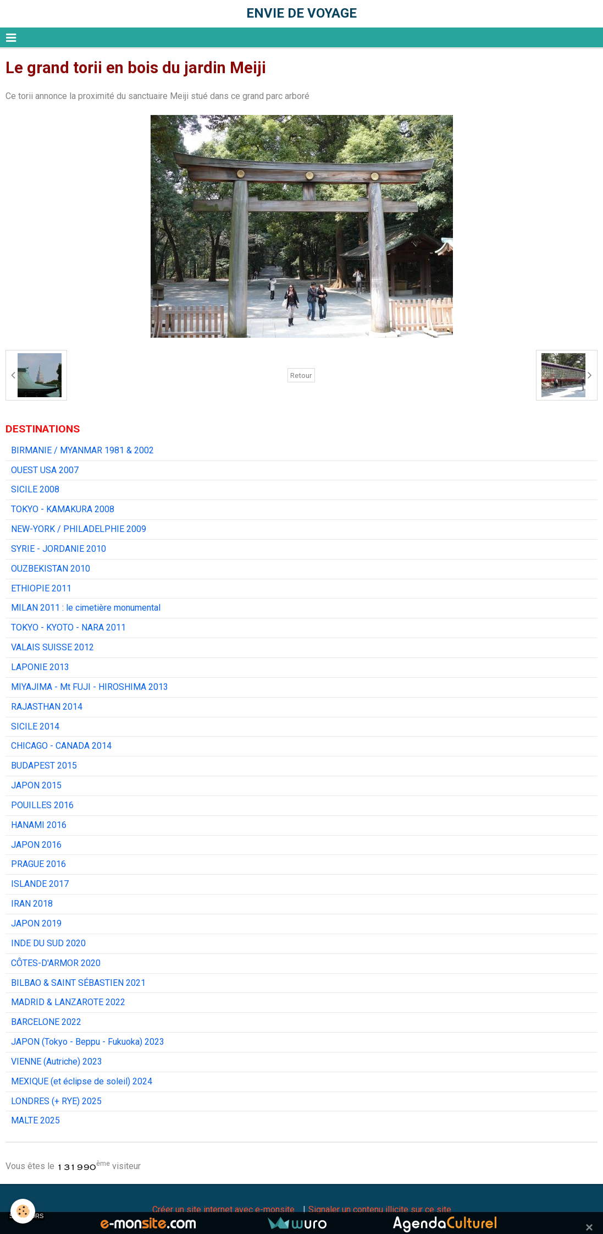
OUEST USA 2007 (45, 470)
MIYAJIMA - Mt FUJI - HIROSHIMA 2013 (89, 687)
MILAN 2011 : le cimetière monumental (86, 607)
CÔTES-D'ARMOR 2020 (56, 963)
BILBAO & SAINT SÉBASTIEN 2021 (78, 983)
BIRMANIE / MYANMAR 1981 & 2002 (82, 450)
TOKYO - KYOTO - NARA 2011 (68, 627)
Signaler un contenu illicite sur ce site (379, 1209)
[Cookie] (23, 1211)
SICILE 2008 (35, 489)
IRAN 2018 (32, 903)
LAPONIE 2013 (40, 667)
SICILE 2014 (35, 726)
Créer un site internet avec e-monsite (223, 1209)
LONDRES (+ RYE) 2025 (56, 1101)
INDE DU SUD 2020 (48, 943)
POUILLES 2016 (42, 805)
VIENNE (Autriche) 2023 (56, 1061)
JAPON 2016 (36, 845)
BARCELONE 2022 (46, 1022)
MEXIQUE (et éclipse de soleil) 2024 (81, 1081)
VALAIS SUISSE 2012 (52, 647)
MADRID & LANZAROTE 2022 (68, 1002)
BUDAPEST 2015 (44, 765)
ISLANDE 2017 (40, 884)
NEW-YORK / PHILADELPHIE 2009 (78, 529)
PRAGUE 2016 (38, 864)
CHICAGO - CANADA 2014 (61, 746)
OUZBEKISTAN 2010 (50, 568)
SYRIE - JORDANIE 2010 (58, 549)
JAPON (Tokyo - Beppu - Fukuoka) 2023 (87, 1041)
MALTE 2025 (35, 1120)
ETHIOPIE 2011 (41, 588)
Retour (301, 375)
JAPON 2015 (36, 785)
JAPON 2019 (36, 923)
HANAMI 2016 (39, 825)
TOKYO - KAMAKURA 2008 (62, 509)
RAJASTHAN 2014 (46, 706)
